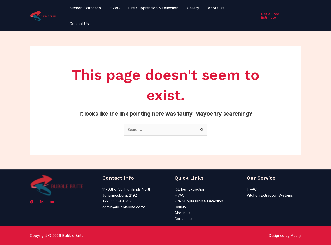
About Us (210, 8)
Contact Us (78, 23)
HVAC (112, 8)
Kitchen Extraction (84, 8)
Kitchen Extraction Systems (270, 195)
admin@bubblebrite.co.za (124, 207)
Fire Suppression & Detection (150, 8)
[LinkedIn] (42, 202)
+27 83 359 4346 (117, 201)
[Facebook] (31, 202)
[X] (52, 202)
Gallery (188, 8)
